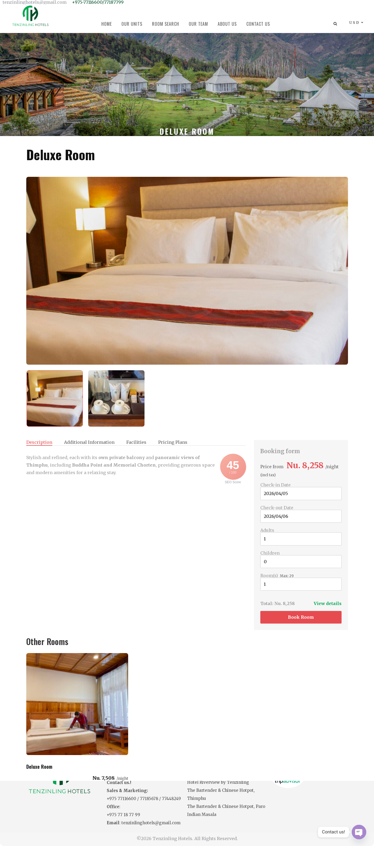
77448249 (171, 798)
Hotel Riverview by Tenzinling (218, 782)
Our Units (131, 24)
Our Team (198, 24)
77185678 (149, 798)
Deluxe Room (60, 154)
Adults (267, 530)
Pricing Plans (172, 442)
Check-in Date (275, 485)
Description (39, 442)
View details (328, 603)
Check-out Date (276, 507)
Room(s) (269, 575)
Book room (301, 617)
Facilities (136, 442)
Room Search (165, 24)
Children (270, 553)
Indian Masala (201, 814)
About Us (227, 24)
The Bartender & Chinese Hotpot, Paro (226, 806)
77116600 (127, 798)
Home (106, 24)
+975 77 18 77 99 (123, 814)
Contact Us (258, 24)
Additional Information (89, 442)
